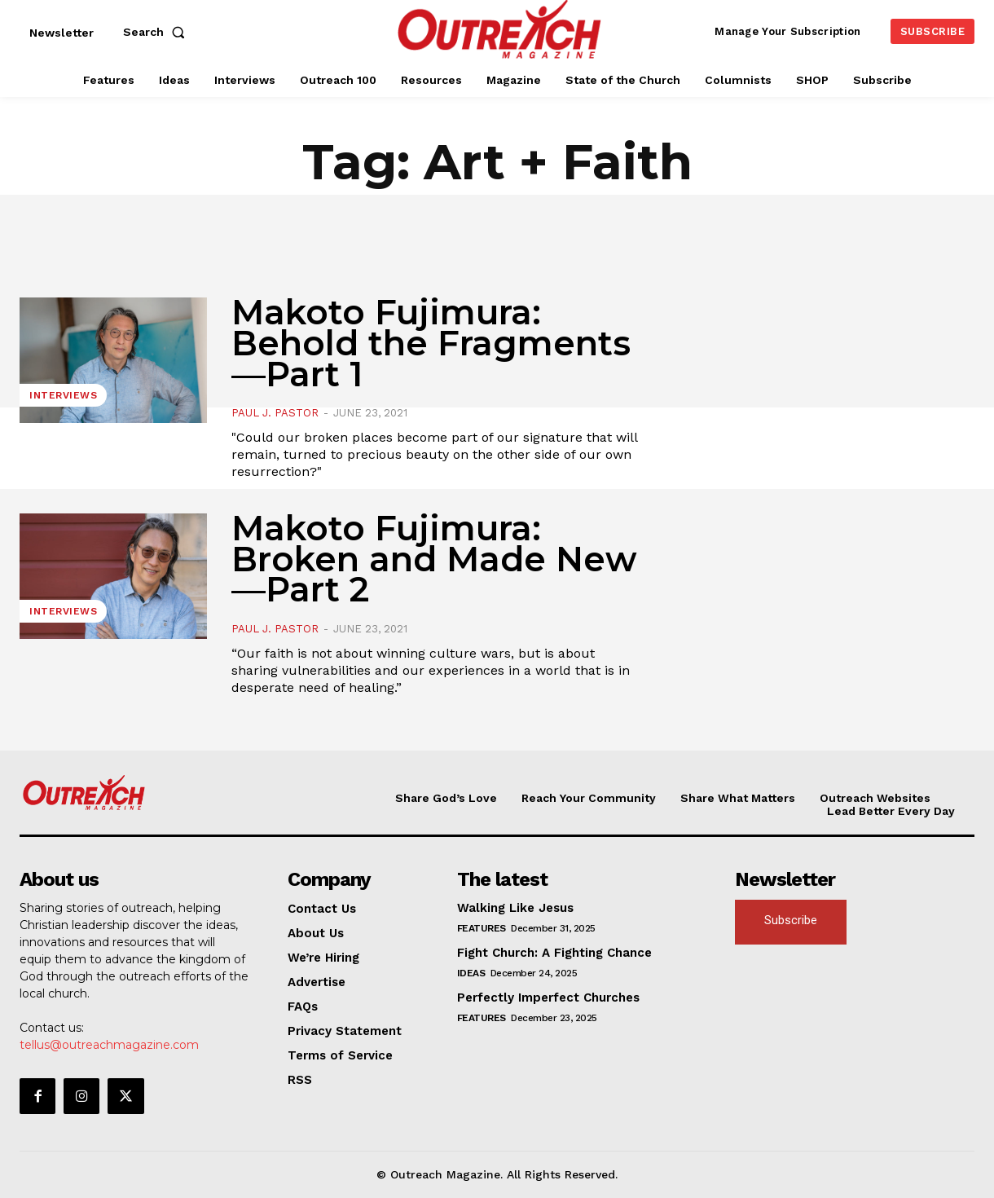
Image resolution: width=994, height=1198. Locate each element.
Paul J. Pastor (275, 413)
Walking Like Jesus (515, 908)
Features (481, 928)
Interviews (63, 395)
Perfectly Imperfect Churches (548, 997)
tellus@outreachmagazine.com (109, 1044)
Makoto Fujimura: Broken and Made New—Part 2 (434, 559)
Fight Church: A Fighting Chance (554, 952)
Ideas (471, 973)
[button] (157, 32)
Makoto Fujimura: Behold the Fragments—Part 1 (431, 343)
